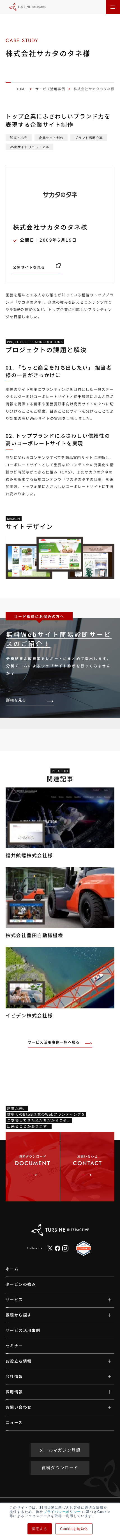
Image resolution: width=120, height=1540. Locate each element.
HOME (21, 88)
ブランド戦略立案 (89, 137)
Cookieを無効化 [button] (74, 1529)
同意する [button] (39, 1529)
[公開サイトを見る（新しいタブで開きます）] (37, 267)
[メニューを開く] (113, 7)
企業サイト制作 (51, 137)
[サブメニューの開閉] (105, 1299)
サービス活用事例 (50, 88)
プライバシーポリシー (62, 1512)
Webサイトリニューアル (29, 146)
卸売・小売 (18, 137)
